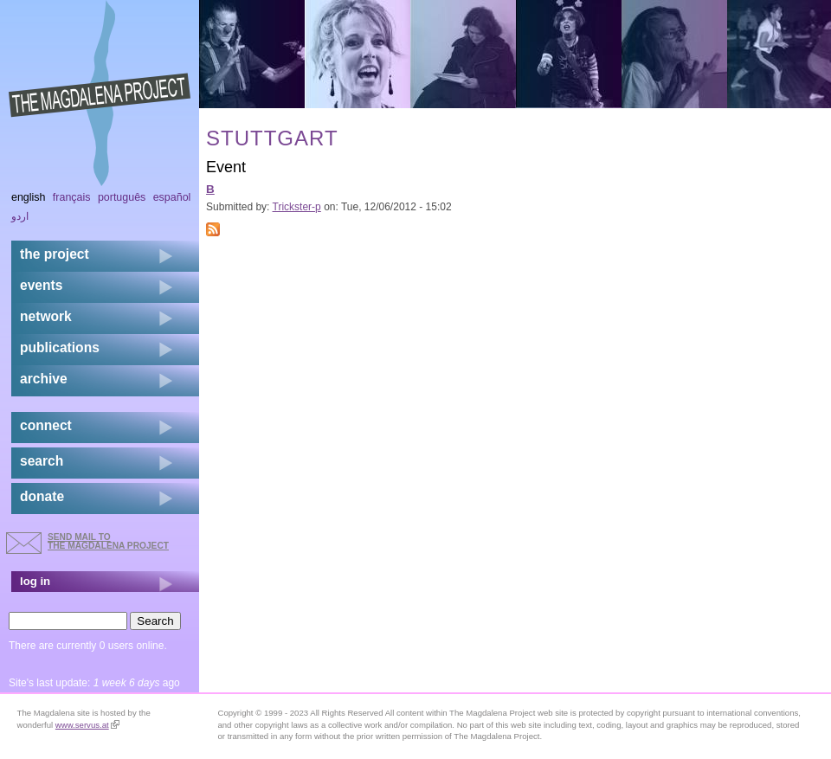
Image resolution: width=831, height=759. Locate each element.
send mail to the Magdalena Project (108, 541)
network (46, 316)
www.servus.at (87, 725)
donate (42, 496)
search (41, 460)
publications (60, 347)
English (28, 197)
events (41, 285)
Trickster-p (297, 207)
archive (44, 378)
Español (172, 197)
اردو (20, 216)
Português (121, 197)
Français (72, 197)
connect (46, 425)
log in (35, 581)
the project (54, 254)
